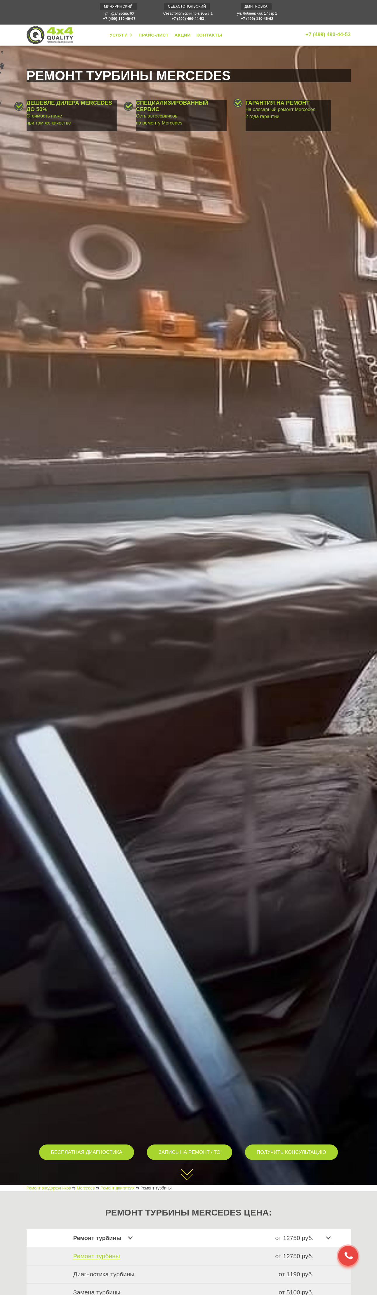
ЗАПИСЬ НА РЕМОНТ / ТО (189, 1152)
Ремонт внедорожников (49, 1188)
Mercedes (86, 1188)
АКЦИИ (182, 34)
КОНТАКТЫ (209, 34)
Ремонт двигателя (117, 1188)
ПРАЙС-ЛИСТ (153, 34)
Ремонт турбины (96, 1256)
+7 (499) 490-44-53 (188, 18)
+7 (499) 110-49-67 (119, 18)
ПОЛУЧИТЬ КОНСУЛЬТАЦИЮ (291, 1152)
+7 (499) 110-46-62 (257, 18)
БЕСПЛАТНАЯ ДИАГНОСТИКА (86, 1152)
